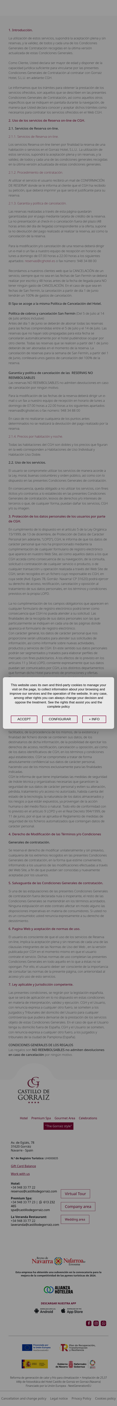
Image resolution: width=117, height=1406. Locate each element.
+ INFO (94, 719)
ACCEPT (24, 719)
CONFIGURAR (60, 719)
